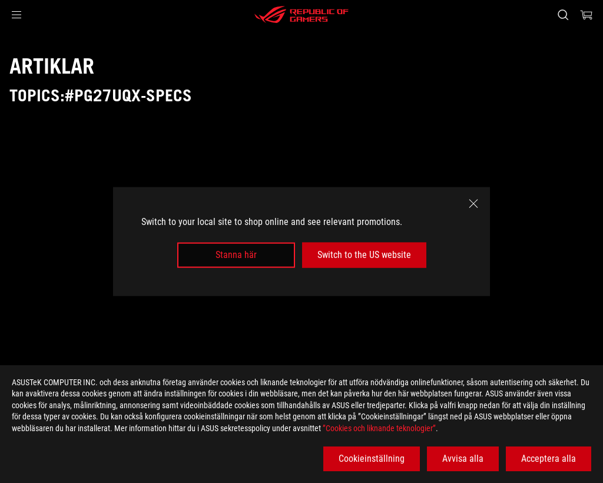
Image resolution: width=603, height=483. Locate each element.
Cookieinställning (372, 458)
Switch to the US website (364, 254)
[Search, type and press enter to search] (563, 14)
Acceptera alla (548, 458)
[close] (473, 204)
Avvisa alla (462, 458)
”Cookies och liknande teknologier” (379, 428)
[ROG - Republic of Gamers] (301, 15)
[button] (16, 15)
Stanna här (236, 254)
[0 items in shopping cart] (586, 14)
